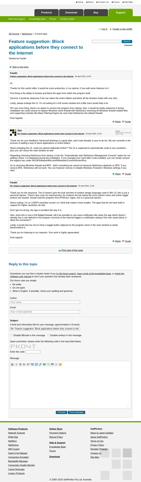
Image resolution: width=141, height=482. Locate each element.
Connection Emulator (18, 457)
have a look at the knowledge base (94, 273)
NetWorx (12, 441)
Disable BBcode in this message (29, 335)
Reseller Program (99, 449)
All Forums (14, 34)
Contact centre (67, 19)
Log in (104, 29)
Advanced (128, 45)
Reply (118, 122)
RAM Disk (13, 437)
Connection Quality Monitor (21, 465)
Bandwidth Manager (18, 461)
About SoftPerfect (99, 437)
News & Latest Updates (101, 433)
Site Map (128, 2)
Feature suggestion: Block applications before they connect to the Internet (41, 76)
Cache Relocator (16, 469)
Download (71, 12)
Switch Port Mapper (18, 453)
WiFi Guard (13, 449)
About (90, 2)
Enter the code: (18, 352)
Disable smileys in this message (66, 335)
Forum (116, 2)
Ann (19, 130)
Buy (96, 12)
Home (80, 2)
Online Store (55, 429)
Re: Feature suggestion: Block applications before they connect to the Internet (50, 134)
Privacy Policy (97, 445)
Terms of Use (96, 441)
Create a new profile (122, 29)
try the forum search (66, 273)
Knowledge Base (57, 447)
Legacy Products (16, 473)
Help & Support (57, 443)
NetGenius (27, 34)
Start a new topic (20, 67)
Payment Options (57, 433)
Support (120, 12)
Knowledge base (37, 19)
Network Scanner (16, 433)
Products (46, 12)
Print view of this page (72, 250)
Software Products (18, 429)
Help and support (16, 19)
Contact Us (103, 2)
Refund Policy (56, 437)
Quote (128, 122)
